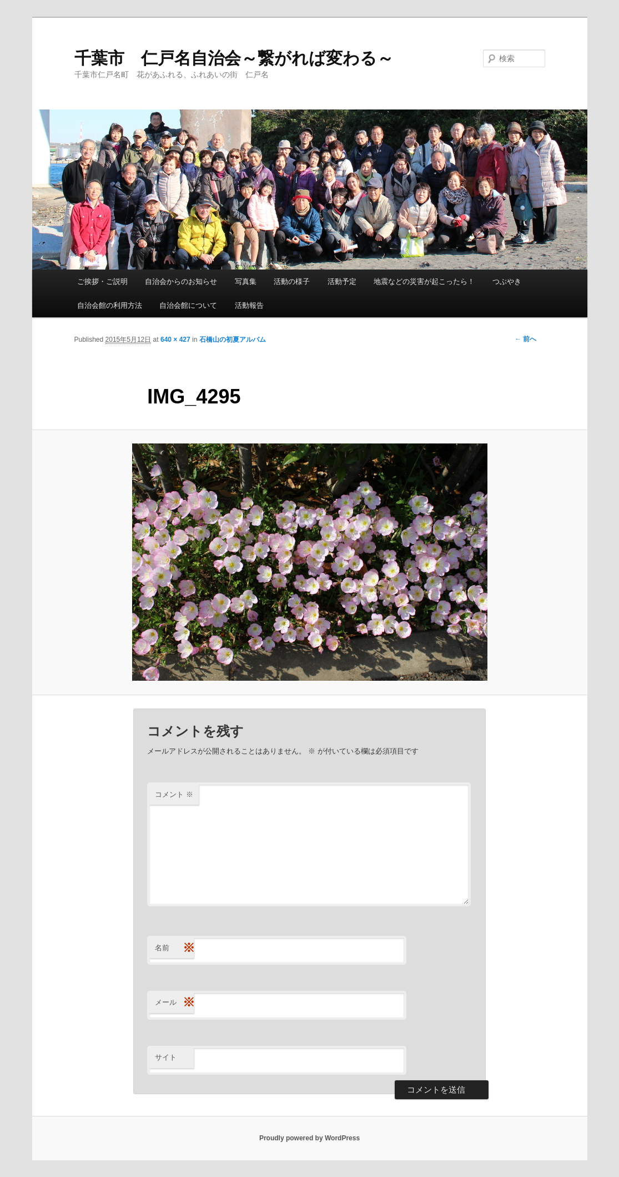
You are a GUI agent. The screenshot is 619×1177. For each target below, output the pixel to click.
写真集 (245, 281)
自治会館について (188, 305)
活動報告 (249, 305)
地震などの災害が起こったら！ (424, 281)
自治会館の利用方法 (109, 305)
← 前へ (525, 339)
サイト (166, 1057)
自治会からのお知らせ (181, 281)
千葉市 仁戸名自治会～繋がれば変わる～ (234, 58)
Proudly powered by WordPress (309, 1138)
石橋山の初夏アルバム (232, 339)
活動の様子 (292, 281)
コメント (174, 794)
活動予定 (342, 281)
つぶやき (506, 281)
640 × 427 (175, 339)
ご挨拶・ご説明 (102, 281)
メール (174, 1003)
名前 (174, 948)
